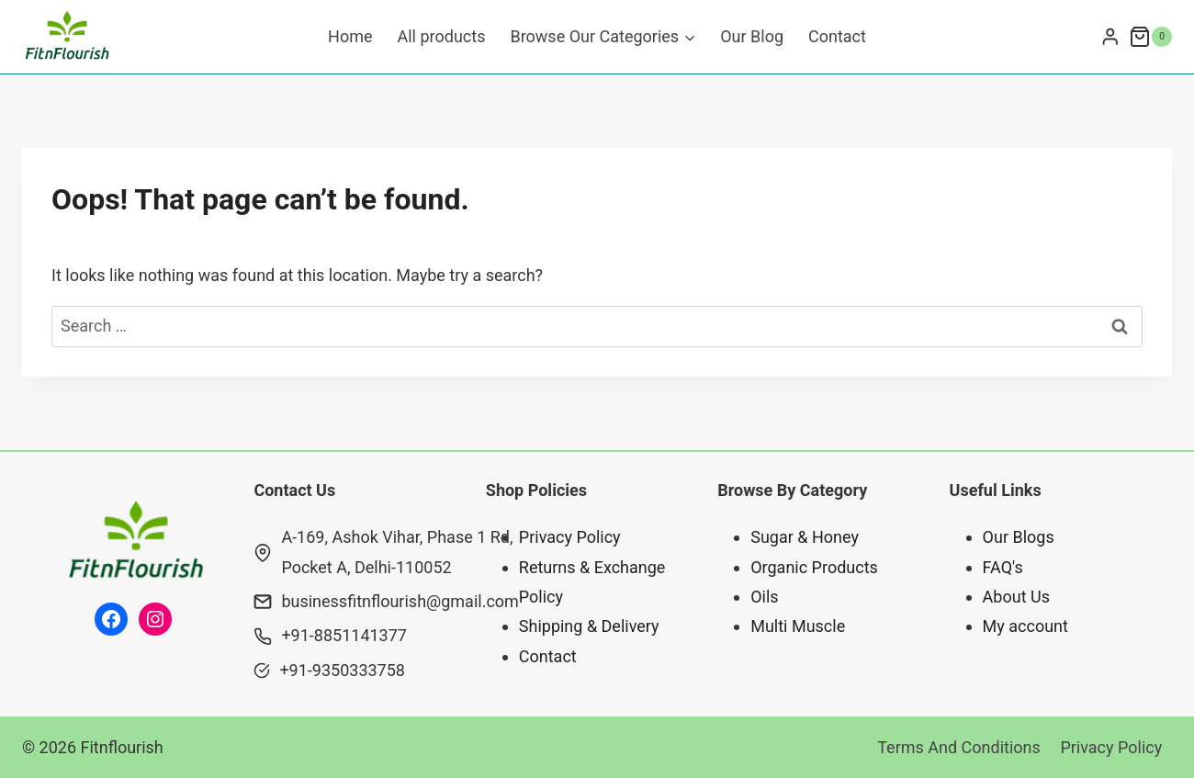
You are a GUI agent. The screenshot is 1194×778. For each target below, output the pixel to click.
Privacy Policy (570, 537)
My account (1025, 626)
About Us (1016, 596)
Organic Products (814, 567)
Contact (837, 36)
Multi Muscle (797, 626)
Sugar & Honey (804, 537)
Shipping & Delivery (589, 626)
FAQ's (1003, 567)
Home (350, 36)
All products (442, 36)
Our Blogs (1018, 537)
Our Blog (751, 36)
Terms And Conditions (959, 747)
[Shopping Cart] (1150, 37)
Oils (764, 596)
